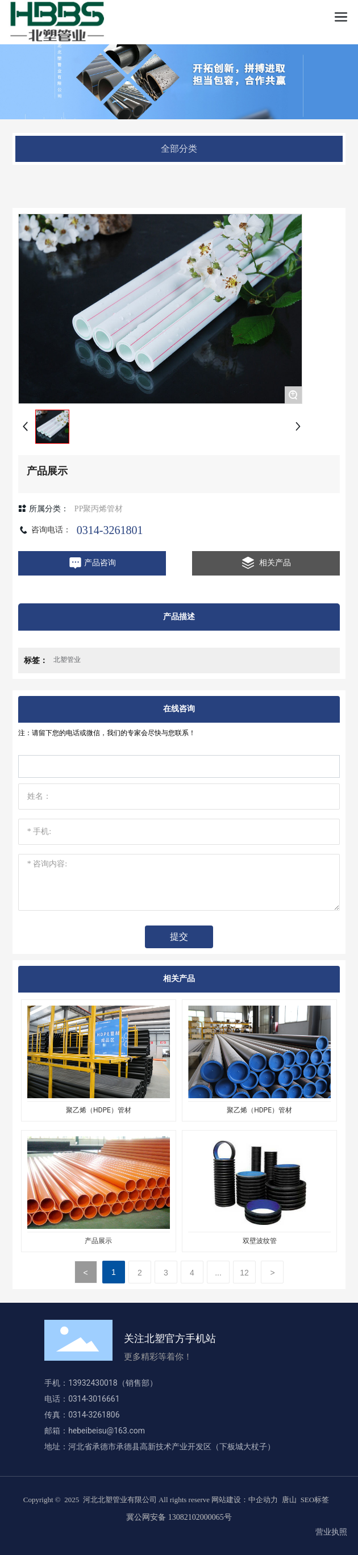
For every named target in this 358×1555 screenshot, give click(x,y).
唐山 (289, 1499)
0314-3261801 (110, 530)
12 (244, 1272)
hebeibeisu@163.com (106, 1430)
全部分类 (179, 148)
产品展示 (98, 1241)
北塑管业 (67, 660)
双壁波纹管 (260, 1241)
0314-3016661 (95, 1398)
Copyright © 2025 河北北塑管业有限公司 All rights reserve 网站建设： (136, 1499)
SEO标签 (315, 1499)
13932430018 (93, 1382)
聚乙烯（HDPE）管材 (98, 1110)
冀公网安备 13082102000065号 (179, 1517)
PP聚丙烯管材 (98, 509)
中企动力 (263, 1499)
